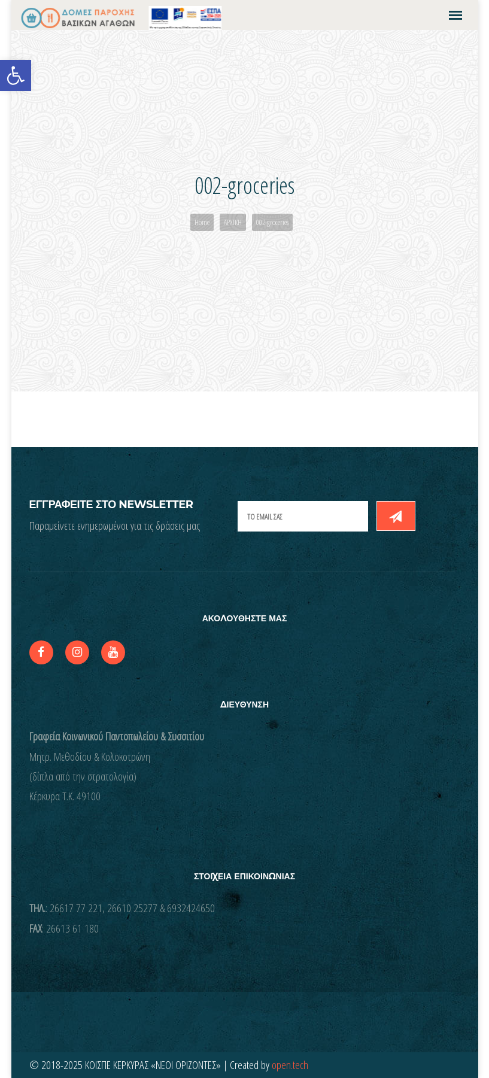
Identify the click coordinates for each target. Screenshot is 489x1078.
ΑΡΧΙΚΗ (233, 222)
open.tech (290, 1065)
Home (202, 222)
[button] (15, 75)
